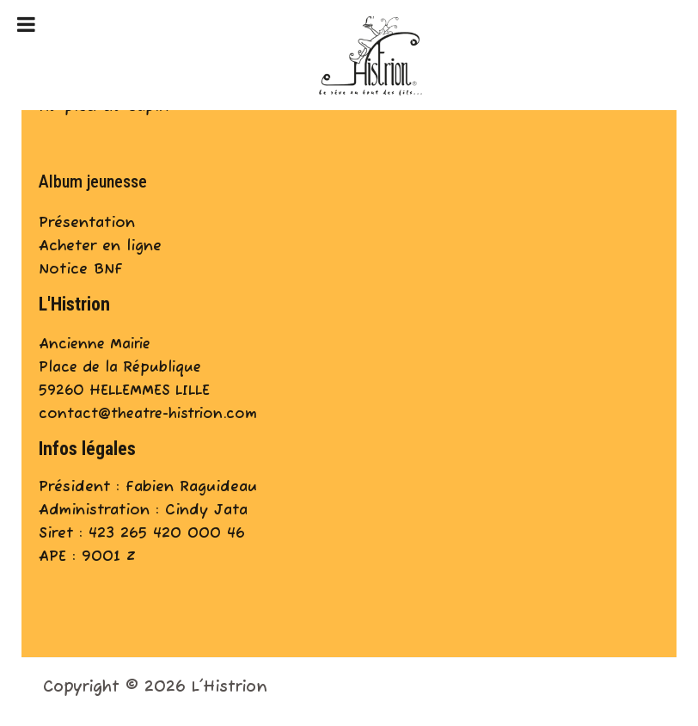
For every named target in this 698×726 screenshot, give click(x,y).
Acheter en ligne (100, 246)
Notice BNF (81, 270)
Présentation (87, 223)
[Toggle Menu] (26, 24)
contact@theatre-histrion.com (148, 414)
